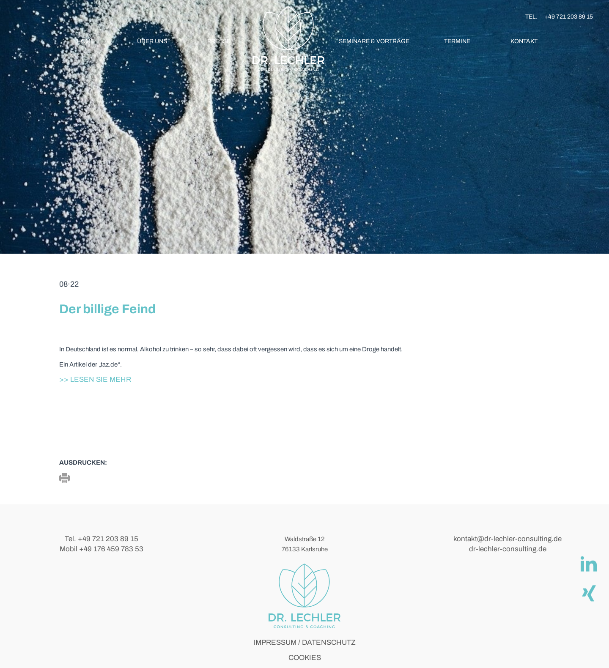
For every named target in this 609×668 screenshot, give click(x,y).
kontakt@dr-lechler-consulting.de (507, 539)
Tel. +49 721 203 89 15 (101, 539)
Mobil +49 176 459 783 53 (101, 549)
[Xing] (588, 592)
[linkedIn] (588, 564)
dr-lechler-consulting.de (507, 549)
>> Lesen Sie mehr (95, 379)
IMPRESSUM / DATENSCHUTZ (304, 642)
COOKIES (304, 658)
